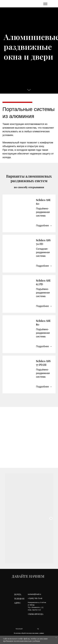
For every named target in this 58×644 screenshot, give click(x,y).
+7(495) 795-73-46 (35, 598)
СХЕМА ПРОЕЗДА (35, 614)
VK (38, 629)
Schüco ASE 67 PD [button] (43, 282)
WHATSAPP (19, 629)
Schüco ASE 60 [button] (43, 201)
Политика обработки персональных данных (29, 633)
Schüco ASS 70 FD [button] (43, 242)
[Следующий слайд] (50, 518)
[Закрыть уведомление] (56, 637)
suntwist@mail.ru (34, 594)
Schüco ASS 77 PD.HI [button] (43, 363)
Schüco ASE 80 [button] (43, 322)
